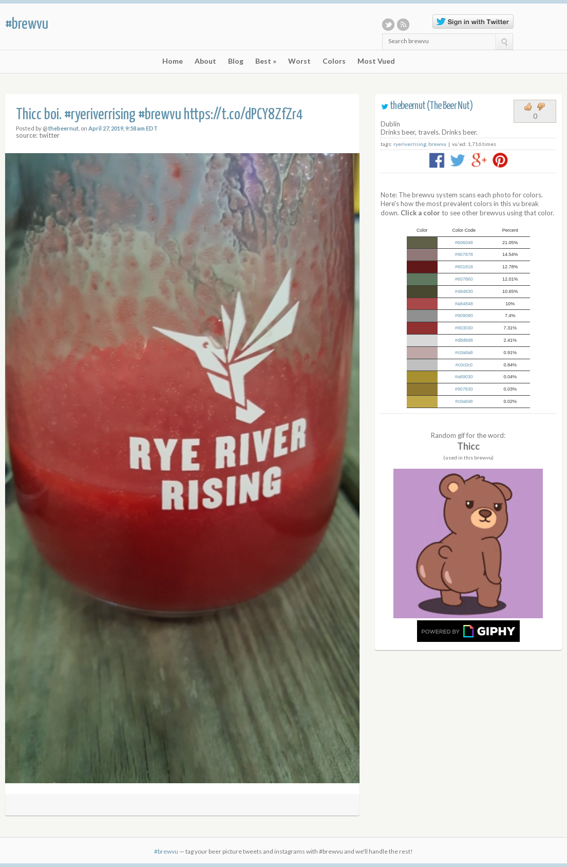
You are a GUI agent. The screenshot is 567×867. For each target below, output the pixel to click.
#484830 (464, 291)
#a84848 (464, 303)
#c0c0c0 (464, 364)
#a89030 (464, 376)
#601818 (464, 266)
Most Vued (376, 61)
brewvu (437, 144)
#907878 (464, 254)
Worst (299, 61)
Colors (334, 61)
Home (172, 61)
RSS (403, 25)
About (205, 61)
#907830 (464, 389)
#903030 (464, 327)
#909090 (464, 315)
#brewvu (26, 24)
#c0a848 (464, 401)
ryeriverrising (409, 144)
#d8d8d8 (464, 340)
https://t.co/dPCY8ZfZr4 (243, 114)
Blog (235, 61)
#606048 (464, 242)
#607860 (464, 279)
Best (265, 61)
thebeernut (63, 128)
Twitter (388, 25)
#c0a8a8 (464, 352)
